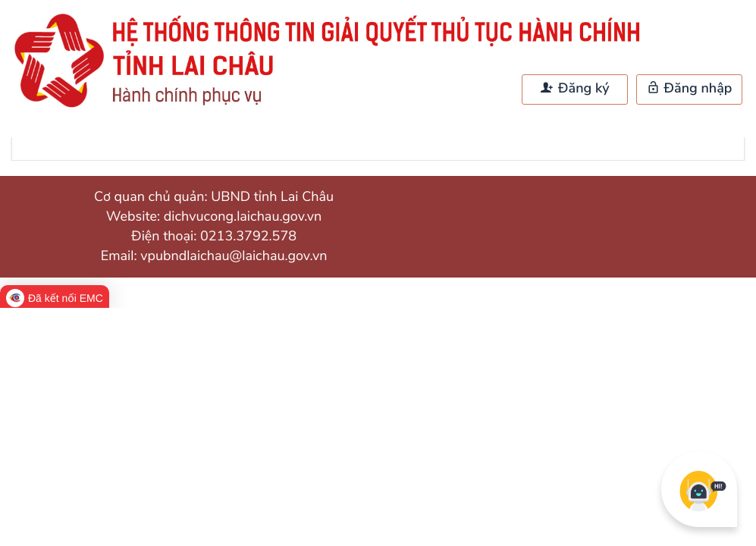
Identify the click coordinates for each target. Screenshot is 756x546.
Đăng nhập (689, 89)
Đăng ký (575, 89)
